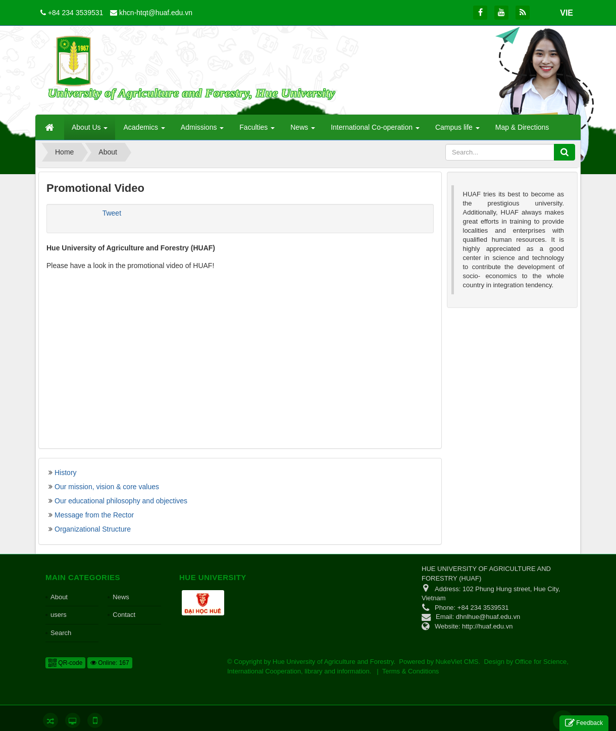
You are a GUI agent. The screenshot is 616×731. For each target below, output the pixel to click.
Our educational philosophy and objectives (121, 501)
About (59, 597)
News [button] (302, 130)
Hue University (212, 577)
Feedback (584, 723)
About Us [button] (90, 130)
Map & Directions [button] (522, 127)
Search (60, 633)
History (66, 472)
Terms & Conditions (410, 671)
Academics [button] (144, 130)
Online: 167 (109, 662)
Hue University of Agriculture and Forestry (333, 661)
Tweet (111, 213)
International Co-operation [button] (375, 130)
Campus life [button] (457, 130)
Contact (124, 614)
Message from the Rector (94, 515)
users (58, 614)
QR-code (65, 662)
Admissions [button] (202, 130)
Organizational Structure (93, 529)
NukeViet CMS (457, 661)
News (121, 597)
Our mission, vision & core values (107, 487)
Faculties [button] (257, 130)
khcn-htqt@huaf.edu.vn (155, 13)
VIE (566, 13)
